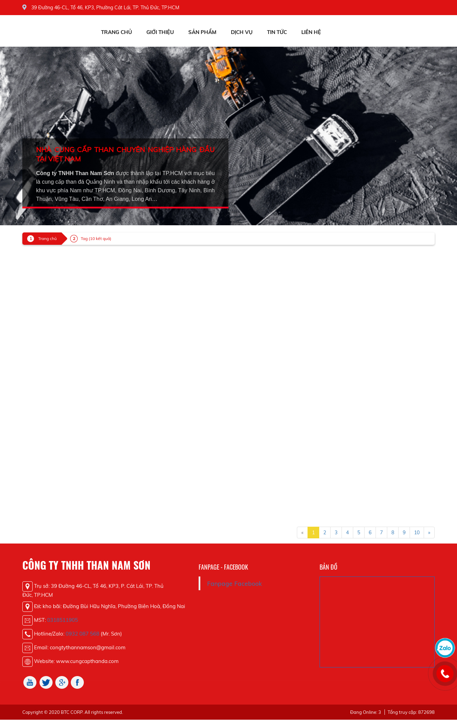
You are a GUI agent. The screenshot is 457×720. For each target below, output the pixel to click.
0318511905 (62, 620)
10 (417, 532)
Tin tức (277, 32)
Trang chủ (116, 32)
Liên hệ (311, 32)
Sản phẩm (202, 32)
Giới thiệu (160, 32)
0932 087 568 (82, 633)
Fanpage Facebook (234, 583)
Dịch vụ (242, 32)
